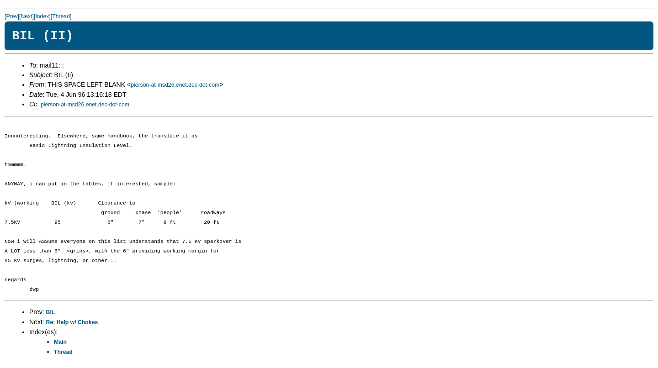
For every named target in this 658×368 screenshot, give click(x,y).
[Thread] (61, 16)
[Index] (42, 16)
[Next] (26, 16)
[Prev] (12, 16)
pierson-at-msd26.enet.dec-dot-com (175, 85)
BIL (50, 312)
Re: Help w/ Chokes (72, 322)
